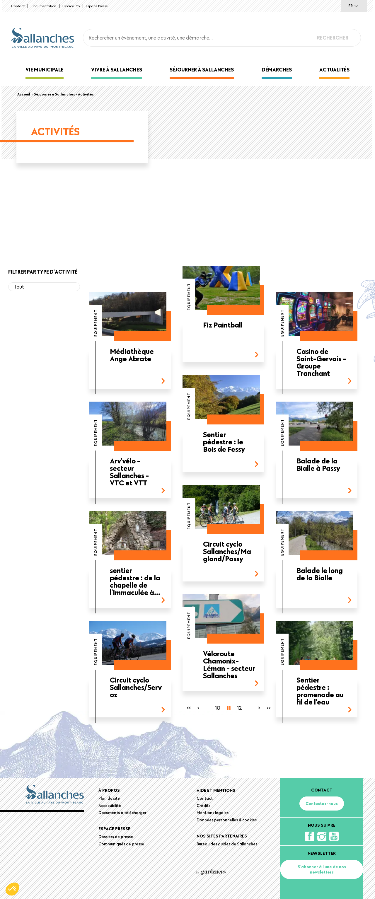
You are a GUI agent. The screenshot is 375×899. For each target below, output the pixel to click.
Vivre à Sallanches (116, 69)
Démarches (277, 69)
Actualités (334, 69)
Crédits (203, 805)
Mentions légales (213, 812)
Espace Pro (71, 6)
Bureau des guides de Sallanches (227, 844)
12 (239, 707)
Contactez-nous (322, 803)
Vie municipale (44, 69)
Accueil (23, 94)
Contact (18, 6)
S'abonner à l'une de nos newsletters (322, 869)
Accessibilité (109, 805)
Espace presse (97, 6)
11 (229, 707)
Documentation (43, 6)
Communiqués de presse (121, 844)
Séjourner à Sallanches (202, 69)
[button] (12, 889)
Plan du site (109, 798)
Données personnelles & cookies (227, 820)
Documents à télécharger (122, 812)
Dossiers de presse (115, 836)
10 (217, 707)
